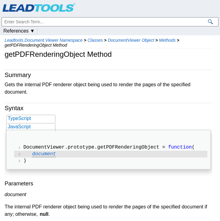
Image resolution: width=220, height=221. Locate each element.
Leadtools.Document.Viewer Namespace (43, 40)
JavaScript (19, 126)
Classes (95, 40)
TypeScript (19, 118)
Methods (167, 40)
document (44, 155)
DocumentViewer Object (131, 40)
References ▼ (19, 30)
